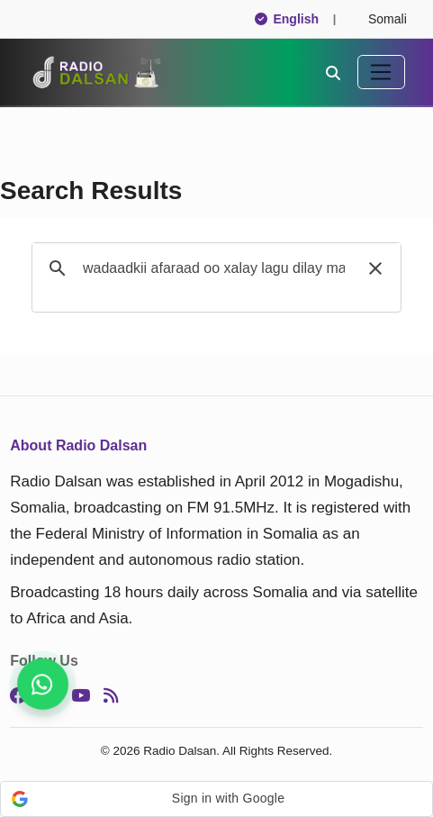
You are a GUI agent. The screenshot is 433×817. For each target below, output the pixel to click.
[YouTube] (80, 695)
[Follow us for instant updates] (42, 684)
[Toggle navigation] (381, 72)
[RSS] (111, 695)
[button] (375, 268)
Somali (379, 19)
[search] (214, 268)
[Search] (333, 72)
